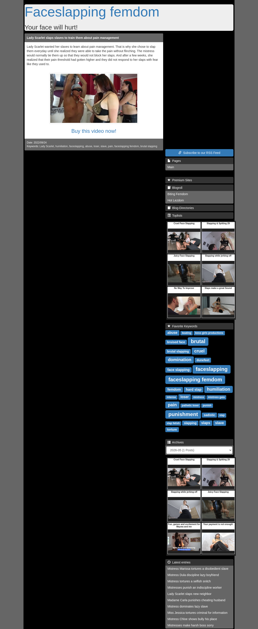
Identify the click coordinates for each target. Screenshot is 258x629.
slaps (205, 423)
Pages (174, 161)
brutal (198, 341)
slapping (190, 423)
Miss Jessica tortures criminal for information (198, 612)
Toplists (175, 215)
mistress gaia (216, 397)
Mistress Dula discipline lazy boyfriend (193, 575)
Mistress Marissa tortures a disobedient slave (198, 568)
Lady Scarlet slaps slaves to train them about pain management (73, 38)
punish (207, 405)
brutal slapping (148, 146)
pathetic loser (190, 405)
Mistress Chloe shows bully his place (192, 619)
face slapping (178, 370)
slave (104, 146)
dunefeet (203, 360)
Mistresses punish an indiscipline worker (195, 587)
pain (110, 146)
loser (96, 146)
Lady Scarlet (47, 146)
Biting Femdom (178, 194)
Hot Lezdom (176, 200)
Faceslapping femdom (92, 11)
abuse (88, 146)
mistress (198, 397)
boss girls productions (209, 332)
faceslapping (76, 146)
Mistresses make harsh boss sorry (191, 625)
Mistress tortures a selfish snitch (189, 581)
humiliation (61, 146)
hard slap (193, 389)
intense (171, 397)
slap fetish (173, 423)
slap (221, 415)
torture (172, 429)
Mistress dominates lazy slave (188, 606)
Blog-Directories (181, 208)
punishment (183, 414)
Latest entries (179, 562)
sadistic (209, 415)
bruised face (176, 342)
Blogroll (175, 187)
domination (179, 359)
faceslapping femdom (126, 146)
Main (171, 167)
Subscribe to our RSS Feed (199, 153)
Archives (176, 442)
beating (186, 332)
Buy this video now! (93, 131)
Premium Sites (180, 180)
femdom (174, 389)
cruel (199, 351)
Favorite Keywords (183, 326)
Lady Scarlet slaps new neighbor (189, 594)
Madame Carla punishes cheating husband (196, 600)
